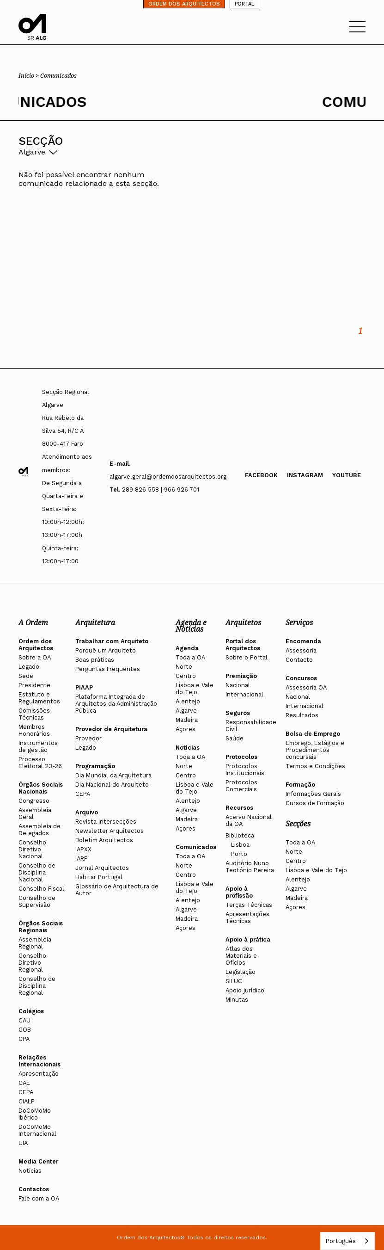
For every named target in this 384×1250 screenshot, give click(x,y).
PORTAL (244, 4)
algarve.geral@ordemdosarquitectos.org (168, 476)
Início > (29, 75)
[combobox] (347, 1241)
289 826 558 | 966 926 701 (160, 489)
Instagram (305, 475)
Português (340, 1241)
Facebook (261, 475)
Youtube (346, 475)
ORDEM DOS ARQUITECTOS (184, 4)
